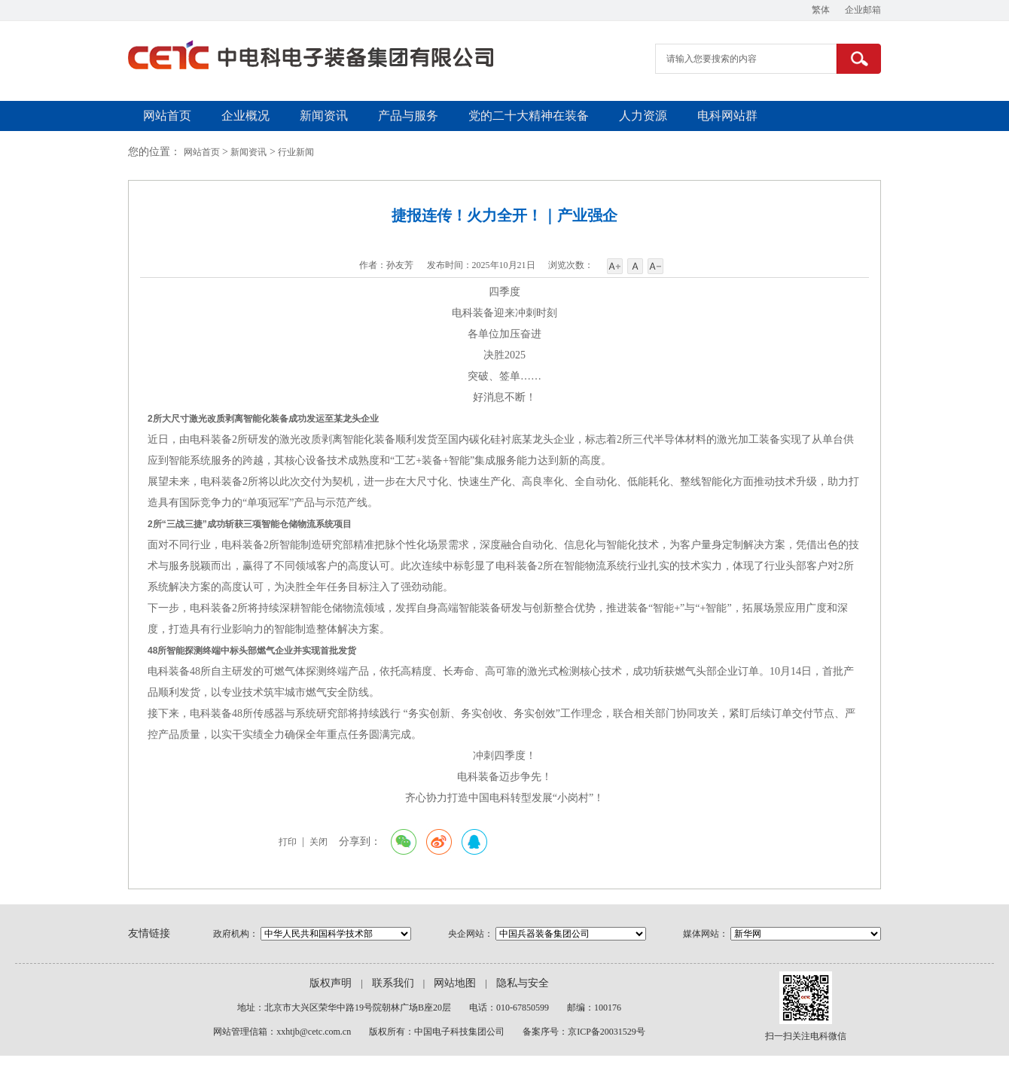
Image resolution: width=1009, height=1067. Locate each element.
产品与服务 (408, 115)
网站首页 (167, 115)
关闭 (318, 842)
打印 (288, 842)
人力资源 (643, 115)
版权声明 (330, 983)
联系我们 (393, 983)
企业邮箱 (863, 10)
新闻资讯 (324, 115)
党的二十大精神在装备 (528, 115)
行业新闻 (296, 152)
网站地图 (455, 983)
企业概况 (245, 115)
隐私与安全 (522, 983)
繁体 (821, 10)
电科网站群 (727, 115)
